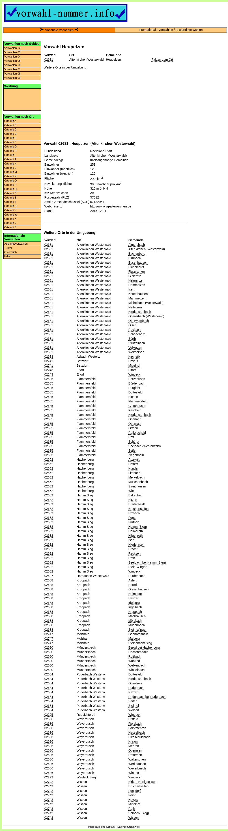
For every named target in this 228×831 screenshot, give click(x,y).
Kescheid (134, 410)
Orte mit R (10, 193)
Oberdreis (135, 683)
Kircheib (134, 356)
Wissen (133, 817)
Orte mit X (10, 218)
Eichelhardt (136, 267)
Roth (131, 558)
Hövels (133, 361)
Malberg (134, 638)
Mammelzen (136, 298)
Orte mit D (10, 133)
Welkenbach (137, 665)
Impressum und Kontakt (101, 826)
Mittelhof (134, 365)
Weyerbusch (137, 768)
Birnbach (134, 258)
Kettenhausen (138, 294)
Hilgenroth (135, 535)
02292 (48, 777)
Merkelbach (136, 477)
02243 (48, 370)
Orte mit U (10, 206)
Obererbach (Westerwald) (146, 316)
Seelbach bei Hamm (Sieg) (147, 562)
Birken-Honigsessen (142, 782)
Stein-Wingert (137, 567)
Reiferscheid (137, 432)
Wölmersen (136, 352)
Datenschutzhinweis (128, 826)
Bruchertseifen (138, 509)
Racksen (134, 329)
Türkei (8, 248)
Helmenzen (136, 280)
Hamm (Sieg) (137, 526)
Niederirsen (136, 544)
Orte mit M (10, 172)
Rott (131, 437)
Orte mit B (10, 125)
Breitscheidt (136, 504)
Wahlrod (134, 661)
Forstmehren (137, 728)
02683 (48, 356)
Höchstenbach (138, 652)
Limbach (134, 473)
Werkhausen (137, 764)
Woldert (133, 710)
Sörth (132, 338)
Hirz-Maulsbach (139, 737)
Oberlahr (134, 419)
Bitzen (132, 500)
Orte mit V (10, 210)
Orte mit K (10, 163)
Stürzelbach (136, 343)
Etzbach (134, 513)
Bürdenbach (136, 383)
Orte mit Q (10, 189)
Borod (132, 585)
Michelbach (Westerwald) (145, 303)
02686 (48, 719)
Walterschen (137, 759)
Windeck (134, 374)
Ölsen (132, 325)
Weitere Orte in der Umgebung (65, 67)
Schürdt (133, 441)
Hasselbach (136, 732)
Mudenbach (136, 625)
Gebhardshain (138, 634)
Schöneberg (136, 334)
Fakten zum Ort (162, 59)
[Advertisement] (22, 99)
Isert (131, 289)
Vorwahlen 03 (12, 52)
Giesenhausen (138, 589)
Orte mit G (10, 146)
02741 (48, 361)
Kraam (133, 741)
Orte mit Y (10, 223)
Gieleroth (134, 276)
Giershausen (137, 406)
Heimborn (135, 594)
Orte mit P (10, 184)
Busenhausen (138, 262)
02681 (48, 59)
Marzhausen (137, 616)
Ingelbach (135, 607)
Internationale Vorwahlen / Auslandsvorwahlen (171, 30)
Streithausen (137, 486)
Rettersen (135, 755)
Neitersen (135, 307)
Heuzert (133, 598)
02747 (48, 634)
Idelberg (134, 603)
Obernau (134, 423)
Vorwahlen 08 (12, 73)
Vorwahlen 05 (12, 60)
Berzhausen (136, 379)
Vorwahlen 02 (12, 48)
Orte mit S (10, 197)
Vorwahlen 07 (12, 69)
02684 (48, 674)
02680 (48, 647)
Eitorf (132, 370)
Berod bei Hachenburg (144, 647)
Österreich (10, 252)
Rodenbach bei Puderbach (147, 697)
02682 (48, 495)
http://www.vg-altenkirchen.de (110, 206)
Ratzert (133, 692)
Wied (132, 491)
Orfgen (133, 428)
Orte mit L (10, 167)
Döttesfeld (135, 392)
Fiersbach (135, 723)
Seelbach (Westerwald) (144, 446)
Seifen (132, 450)
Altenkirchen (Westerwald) (146, 249)
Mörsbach (135, 620)
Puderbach (136, 688)
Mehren (133, 746)
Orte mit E (10, 138)
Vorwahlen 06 (12, 65)
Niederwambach (139, 312)
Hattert (133, 464)
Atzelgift (134, 459)
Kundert (133, 468)
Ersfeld (133, 719)
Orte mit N (10, 176)
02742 (48, 782)
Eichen (133, 397)
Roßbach (134, 656)
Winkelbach (136, 670)
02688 (48, 580)
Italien (7, 256)
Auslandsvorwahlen (16, 243)
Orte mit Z (10, 227)
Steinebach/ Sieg (140, 643)
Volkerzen (135, 347)
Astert (132, 580)
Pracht (132, 549)
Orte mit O (10, 180)
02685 (48, 379)
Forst (132, 517)
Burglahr (134, 388)
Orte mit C (10, 129)
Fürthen (133, 522)
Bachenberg (136, 253)
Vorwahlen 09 (12, 77)
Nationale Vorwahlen (59, 30)
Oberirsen (135, 750)
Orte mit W (10, 214)
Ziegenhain (136, 455)
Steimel (133, 705)
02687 (48, 576)
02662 (48, 459)
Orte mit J (10, 159)
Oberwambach (138, 321)
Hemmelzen (136, 285)
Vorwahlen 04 (12, 56)
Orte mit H (10, 150)
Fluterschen (136, 271)
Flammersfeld (137, 401)
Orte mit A (10, 121)
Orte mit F (10, 142)
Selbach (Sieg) (138, 813)
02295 (48, 714)
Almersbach (136, 244)
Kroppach (135, 611)
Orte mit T (10, 201)
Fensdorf (134, 791)
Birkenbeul (135, 495)
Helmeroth (135, 531)
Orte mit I (9, 155)
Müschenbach (138, 482)
